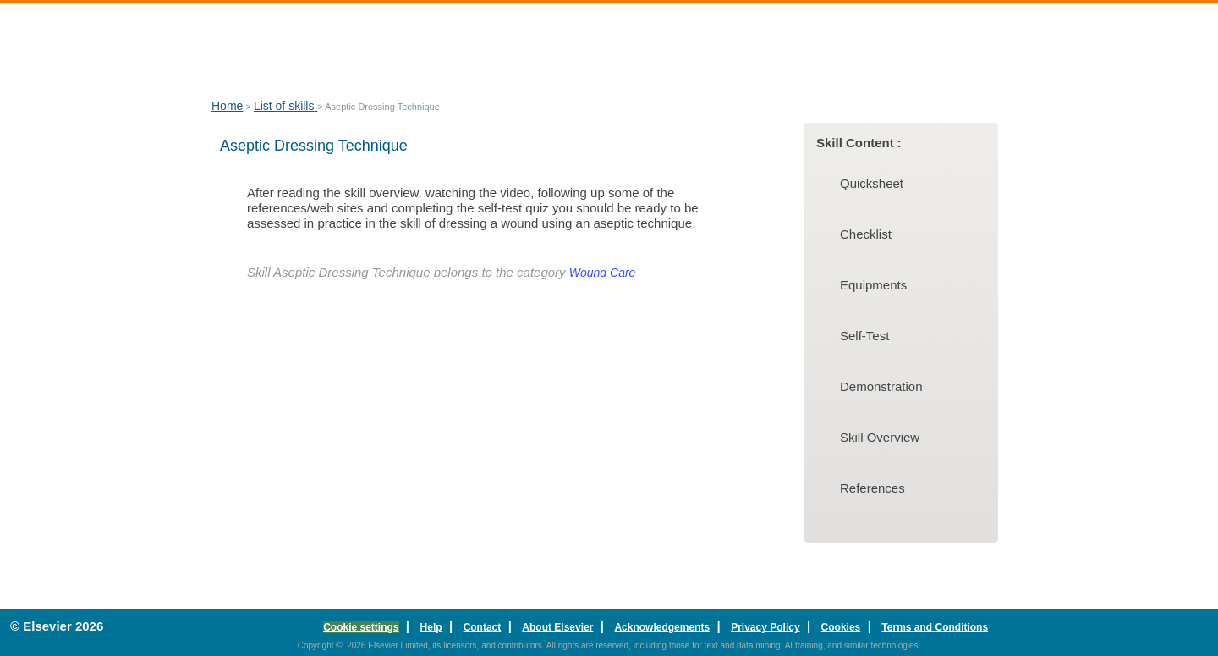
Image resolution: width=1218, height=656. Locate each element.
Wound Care (602, 272)
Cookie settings (360, 627)
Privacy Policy (765, 627)
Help (431, 627)
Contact (483, 627)
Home (227, 106)
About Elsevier (557, 627)
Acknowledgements (662, 627)
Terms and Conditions (934, 627)
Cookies (841, 627)
